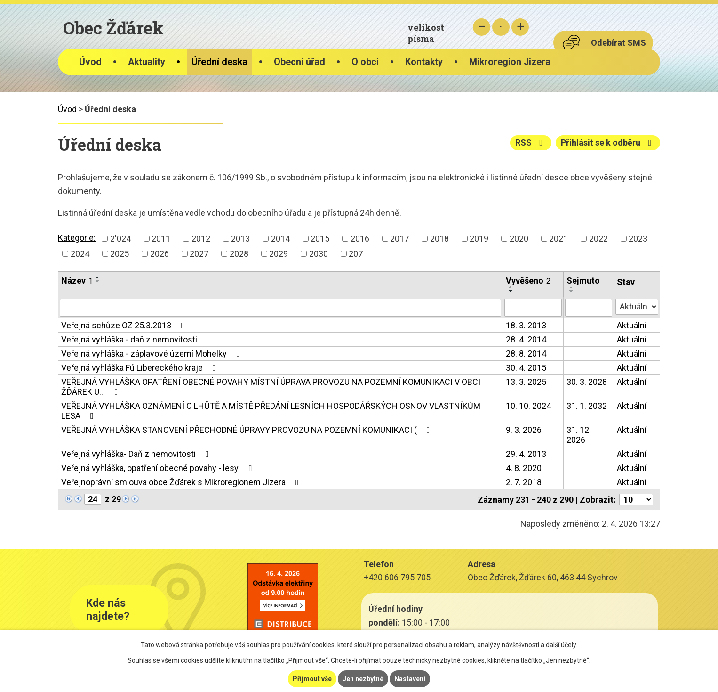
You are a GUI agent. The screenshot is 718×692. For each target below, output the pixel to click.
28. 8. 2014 (526, 353)
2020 (519, 239)
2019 (479, 239)
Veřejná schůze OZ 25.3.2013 (124, 325)
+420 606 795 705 (397, 577)
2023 (638, 239)
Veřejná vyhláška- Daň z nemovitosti (137, 454)
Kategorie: (77, 238)
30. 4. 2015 (526, 368)
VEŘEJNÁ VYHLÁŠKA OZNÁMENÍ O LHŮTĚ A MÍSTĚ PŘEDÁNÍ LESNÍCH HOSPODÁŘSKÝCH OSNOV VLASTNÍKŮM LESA (270, 411)
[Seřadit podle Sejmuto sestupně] (571, 291)
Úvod (90, 62)
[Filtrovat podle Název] (280, 308)
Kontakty (424, 62)
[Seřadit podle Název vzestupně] (98, 277)
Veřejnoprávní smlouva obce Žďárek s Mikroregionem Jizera (182, 482)
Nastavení (409, 679)
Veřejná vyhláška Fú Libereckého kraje (140, 368)
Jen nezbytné (363, 679)
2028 (239, 254)
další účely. (561, 645)
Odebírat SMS (618, 43)
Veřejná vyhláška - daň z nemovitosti (137, 339)
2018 (439, 239)
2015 (320, 239)
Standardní (501, 27)
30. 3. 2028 (586, 382)
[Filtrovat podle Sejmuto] (588, 308)
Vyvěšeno (528, 280)
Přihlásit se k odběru (608, 142)
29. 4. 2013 (526, 454)
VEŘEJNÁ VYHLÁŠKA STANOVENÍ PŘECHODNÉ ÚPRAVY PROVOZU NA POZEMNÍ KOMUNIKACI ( (247, 430)
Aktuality (146, 62)
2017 (399, 239)
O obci (365, 62)
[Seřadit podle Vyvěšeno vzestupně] (511, 287)
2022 (598, 239)
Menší (481, 27)
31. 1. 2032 (586, 406)
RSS (531, 142)
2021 (558, 239)
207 (356, 254)
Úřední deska (219, 62)
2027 (199, 254)
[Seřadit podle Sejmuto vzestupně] (571, 287)
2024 (80, 254)
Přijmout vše (312, 679)
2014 (280, 239)
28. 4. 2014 (526, 339)
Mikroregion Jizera (509, 62)
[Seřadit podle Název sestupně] (98, 281)
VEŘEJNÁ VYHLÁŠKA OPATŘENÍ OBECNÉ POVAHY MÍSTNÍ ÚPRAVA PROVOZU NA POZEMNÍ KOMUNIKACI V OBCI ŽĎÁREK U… (270, 387)
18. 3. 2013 (526, 325)
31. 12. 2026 (578, 435)
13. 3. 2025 (526, 382)
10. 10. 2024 (528, 406)
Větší (520, 27)
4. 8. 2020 (524, 468)
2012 (200, 239)
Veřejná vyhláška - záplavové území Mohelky (152, 353)
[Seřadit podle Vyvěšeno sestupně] (511, 291)
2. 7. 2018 (524, 482)
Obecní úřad (299, 62)
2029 (278, 254)
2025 (119, 254)
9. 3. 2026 (524, 430)
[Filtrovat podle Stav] (636, 307)
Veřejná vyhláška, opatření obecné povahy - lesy (158, 468)
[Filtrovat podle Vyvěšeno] (533, 308)
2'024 (120, 239)
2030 (318, 254)
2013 (240, 239)
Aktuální (631, 325)
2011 (161, 239)
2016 (360, 239)
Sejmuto (583, 280)
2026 (159, 254)
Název (77, 280)
